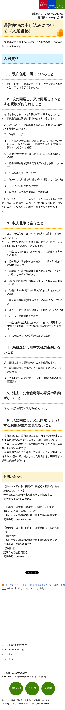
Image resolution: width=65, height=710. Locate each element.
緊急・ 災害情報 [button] (43, 4)
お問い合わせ (16, 688)
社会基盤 (39, 585)
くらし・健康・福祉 (23, 585)
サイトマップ (11, 654)
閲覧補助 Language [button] (52, 6)
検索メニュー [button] (60, 6)
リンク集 (9, 658)
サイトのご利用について (16, 645)
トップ (9, 585)
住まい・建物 (52, 585)
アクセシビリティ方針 (15, 649)
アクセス (32, 688)
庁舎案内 (48, 688)
